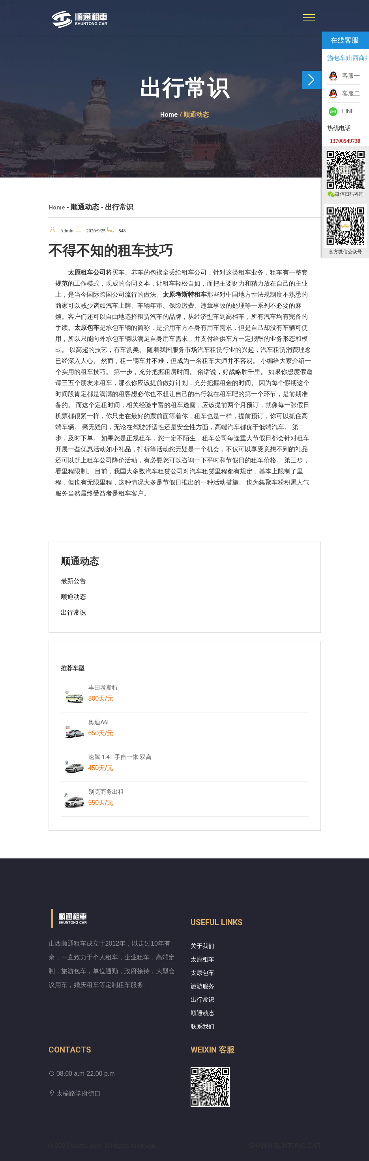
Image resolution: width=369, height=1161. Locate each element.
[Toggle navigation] (309, 18)
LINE (340, 112)
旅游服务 (202, 986)
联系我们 (202, 1026)
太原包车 (202, 972)
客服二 (343, 94)
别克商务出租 (109, 799)
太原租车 (202, 959)
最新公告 (73, 581)
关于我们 (202, 946)
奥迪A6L (100, 729)
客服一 (343, 76)
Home (169, 114)
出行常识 (73, 612)
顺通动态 (73, 596)
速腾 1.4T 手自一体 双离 (120, 764)
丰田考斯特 (103, 694)
